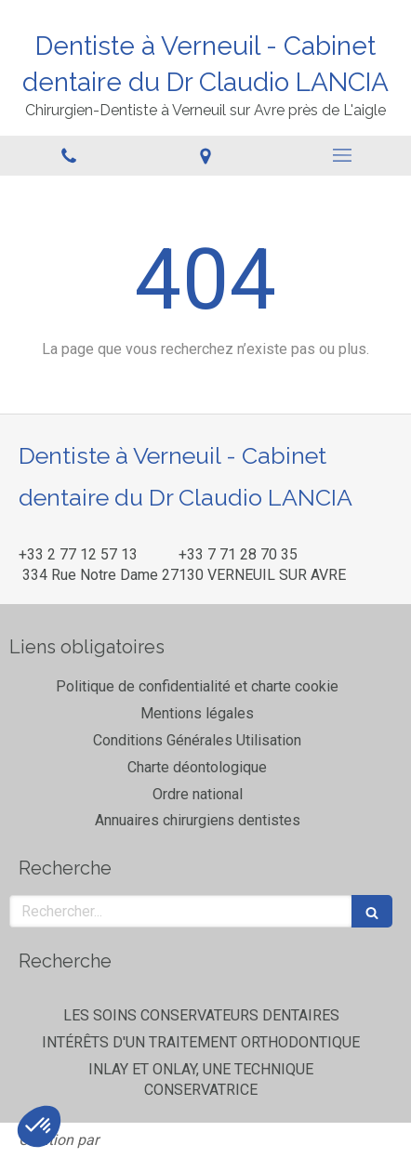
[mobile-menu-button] (342, 155)
